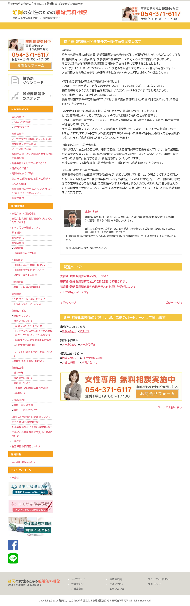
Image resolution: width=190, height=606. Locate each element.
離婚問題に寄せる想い (24, 144)
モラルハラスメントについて (28, 304)
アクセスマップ (21, 127)
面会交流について (23, 320)
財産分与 (18, 372)
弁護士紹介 (49, 25)
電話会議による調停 (26, 275)
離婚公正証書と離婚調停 (27, 287)
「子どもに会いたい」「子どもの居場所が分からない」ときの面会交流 (34, 333)
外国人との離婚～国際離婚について (31, 416)
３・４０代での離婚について (26, 227)
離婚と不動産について (26, 410)
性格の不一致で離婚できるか (29, 299)
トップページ (21, 25)
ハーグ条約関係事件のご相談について (33, 354)
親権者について (22, 315)
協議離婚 (18, 248)
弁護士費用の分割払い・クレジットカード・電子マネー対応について (32, 190)
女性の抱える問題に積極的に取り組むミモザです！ (32, 220)
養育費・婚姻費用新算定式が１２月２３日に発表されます (94, 281)
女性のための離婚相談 (24, 213)
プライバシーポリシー (159, 579)
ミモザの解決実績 (21, 149)
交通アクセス (138, 25)
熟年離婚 (17, 232)
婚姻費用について (23, 378)
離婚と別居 (18, 238)
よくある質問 (19, 183)
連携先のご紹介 (20, 168)
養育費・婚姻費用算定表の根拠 (31, 388)
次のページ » (174, 302)
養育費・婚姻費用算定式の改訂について (84, 276)
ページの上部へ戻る (170, 407)
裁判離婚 (18, 282)
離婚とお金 (18, 367)
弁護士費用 (78, 25)
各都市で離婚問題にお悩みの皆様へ (31, 178)
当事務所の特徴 (22, 122)
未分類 (15, 477)
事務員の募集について (24, 462)
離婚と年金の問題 (23, 405)
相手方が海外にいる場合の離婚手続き (32, 427)
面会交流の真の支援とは (28, 326)
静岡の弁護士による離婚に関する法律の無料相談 (32, 156)
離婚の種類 (18, 243)
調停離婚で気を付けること (29, 270)
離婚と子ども (19, 310)
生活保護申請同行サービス (26, 446)
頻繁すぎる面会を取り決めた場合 (33, 340)
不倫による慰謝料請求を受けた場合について (32, 434)
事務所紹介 (18, 116)
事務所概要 (108, 25)
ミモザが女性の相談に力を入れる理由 (32, 139)
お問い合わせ (167, 25)
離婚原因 (17, 293)
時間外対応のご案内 (23, 173)
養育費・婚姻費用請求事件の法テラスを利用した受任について (98, 286)
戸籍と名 (16, 441)
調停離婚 (18, 259)
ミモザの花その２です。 (74, 292)
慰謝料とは (20, 400)
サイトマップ (154, 584)
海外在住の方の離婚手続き (26, 422)
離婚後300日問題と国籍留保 (29, 361)
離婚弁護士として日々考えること (29, 163)
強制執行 (20, 393)
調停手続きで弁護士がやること (32, 265)
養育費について (22, 383)
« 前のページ (68, 302)
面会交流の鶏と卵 (25, 345)
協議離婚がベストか (25, 253)
